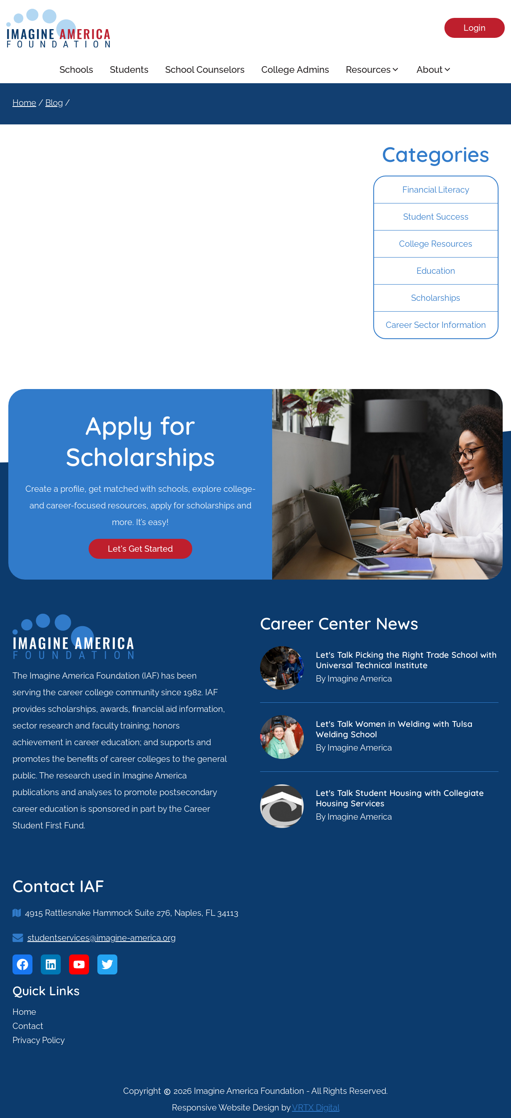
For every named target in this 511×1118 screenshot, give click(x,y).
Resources (373, 69)
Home (24, 103)
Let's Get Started (140, 549)
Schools (76, 69)
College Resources (435, 244)
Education (436, 271)
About (434, 69)
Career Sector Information (436, 325)
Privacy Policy (38, 1040)
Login (475, 28)
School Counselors (205, 69)
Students (129, 69)
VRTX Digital (316, 1108)
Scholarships (435, 298)
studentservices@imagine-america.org (101, 938)
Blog (54, 103)
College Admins (295, 69)
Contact (27, 1026)
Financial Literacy (435, 190)
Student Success (436, 217)
